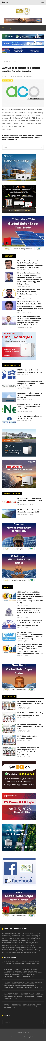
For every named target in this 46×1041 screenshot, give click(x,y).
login (5, 2)
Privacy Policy (29, 1037)
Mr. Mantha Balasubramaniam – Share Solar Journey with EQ (30, 511)
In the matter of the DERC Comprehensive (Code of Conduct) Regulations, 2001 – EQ (21, 963)
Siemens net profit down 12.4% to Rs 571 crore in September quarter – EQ (29, 395)
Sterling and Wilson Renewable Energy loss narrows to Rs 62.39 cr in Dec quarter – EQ (30, 383)
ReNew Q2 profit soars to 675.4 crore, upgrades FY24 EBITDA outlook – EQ (29, 406)
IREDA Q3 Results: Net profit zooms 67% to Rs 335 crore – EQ (29, 371)
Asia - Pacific (8, 80)
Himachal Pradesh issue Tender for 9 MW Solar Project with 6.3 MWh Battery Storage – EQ (29, 623)
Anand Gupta (18, 76)
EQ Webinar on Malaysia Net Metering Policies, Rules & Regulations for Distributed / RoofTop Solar (28, 750)
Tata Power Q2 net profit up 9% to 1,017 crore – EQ (29, 417)
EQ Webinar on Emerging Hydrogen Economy (27, 737)
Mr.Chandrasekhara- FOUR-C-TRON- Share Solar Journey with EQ (29, 500)
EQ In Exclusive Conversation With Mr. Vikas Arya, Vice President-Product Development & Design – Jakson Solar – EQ (30, 264)
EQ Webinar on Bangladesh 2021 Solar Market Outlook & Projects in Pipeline (30, 726)
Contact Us (15, 1037)
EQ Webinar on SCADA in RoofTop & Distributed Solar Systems (30, 714)
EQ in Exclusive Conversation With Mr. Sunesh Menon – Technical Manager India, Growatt (28, 293)
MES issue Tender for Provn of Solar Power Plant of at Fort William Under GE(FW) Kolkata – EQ (29, 611)
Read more (7, 129)
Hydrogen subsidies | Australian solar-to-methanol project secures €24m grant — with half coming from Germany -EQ (22, 137)
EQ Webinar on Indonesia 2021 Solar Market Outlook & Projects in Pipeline (30, 703)
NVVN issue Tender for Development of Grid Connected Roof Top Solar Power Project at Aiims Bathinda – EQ (30, 635)
